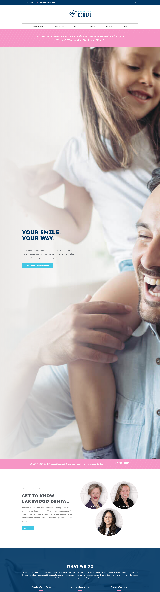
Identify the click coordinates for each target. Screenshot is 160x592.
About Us (110, 26)
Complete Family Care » (41, 587)
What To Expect (59, 26)
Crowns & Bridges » (119, 587)
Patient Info (93, 26)
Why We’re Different (39, 26)
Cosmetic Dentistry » (80, 587)
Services (76, 26)
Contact (125, 26)
